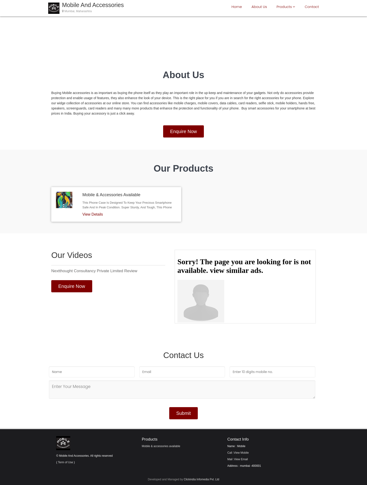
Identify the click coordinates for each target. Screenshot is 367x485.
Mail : (237, 459)
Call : (238, 452)
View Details (92, 214)
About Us (259, 6)
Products (286, 6)
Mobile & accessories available (161, 446)
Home (236, 6)
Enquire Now (183, 131)
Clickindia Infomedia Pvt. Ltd (201, 479)
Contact (312, 6)
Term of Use (65, 462)
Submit (183, 413)
